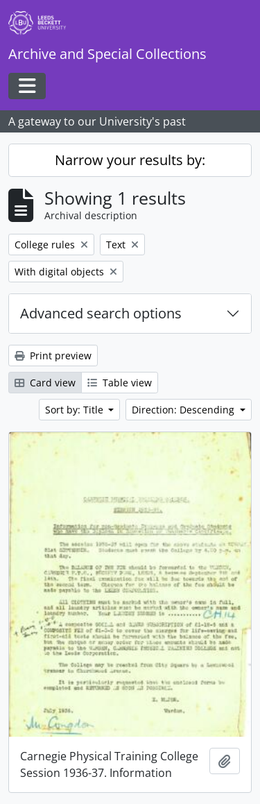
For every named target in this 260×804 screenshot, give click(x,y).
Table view (119, 382)
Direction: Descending (184, 409)
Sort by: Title (75, 409)
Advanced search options (101, 313)
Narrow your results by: (130, 160)
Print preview (53, 355)
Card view (45, 382)
